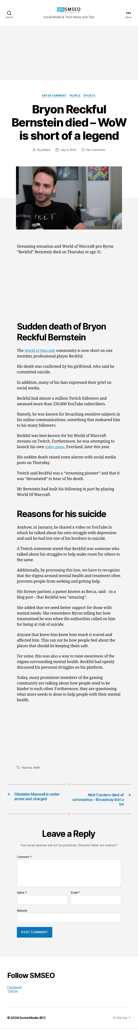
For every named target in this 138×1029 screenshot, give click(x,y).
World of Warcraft (40, 351)
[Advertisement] (69, 53)
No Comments (96, 150)
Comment (24, 858)
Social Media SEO (33, 1019)
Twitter (12, 992)
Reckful (27, 768)
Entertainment (53, 96)
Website (22, 911)
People (75, 96)
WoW (36, 768)
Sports (91, 96)
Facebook (14, 988)
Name (22, 894)
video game (55, 447)
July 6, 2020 (68, 150)
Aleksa (45, 150)
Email (75, 894)
